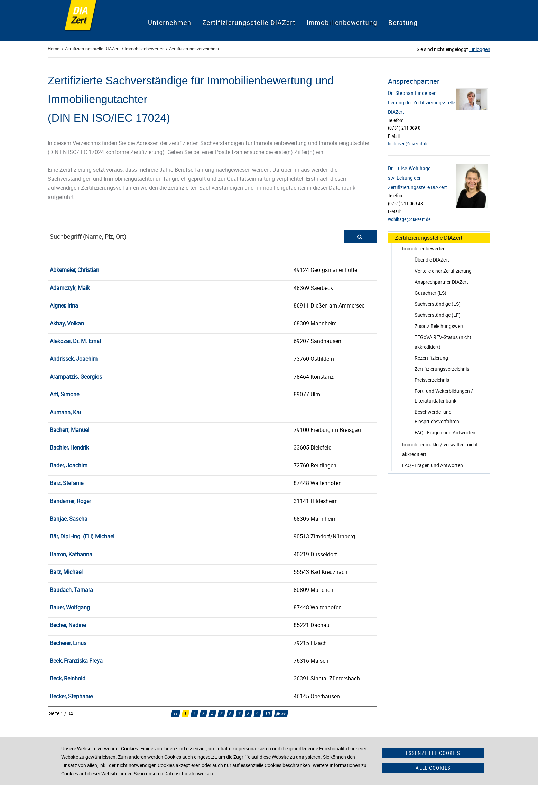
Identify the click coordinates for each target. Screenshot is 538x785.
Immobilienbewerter (423, 248)
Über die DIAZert (432, 259)
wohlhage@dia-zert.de (409, 219)
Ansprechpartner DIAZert (441, 281)
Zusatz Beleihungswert (439, 326)
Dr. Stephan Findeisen (412, 93)
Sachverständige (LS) (438, 304)
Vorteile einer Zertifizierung (443, 270)
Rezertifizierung (431, 357)
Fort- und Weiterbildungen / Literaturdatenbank (444, 396)
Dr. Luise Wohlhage (409, 168)
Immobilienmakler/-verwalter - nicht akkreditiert (440, 449)
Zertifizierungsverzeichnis (442, 369)
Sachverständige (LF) (438, 315)
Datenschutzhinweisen (188, 773)
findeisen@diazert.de (408, 144)
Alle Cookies (433, 767)
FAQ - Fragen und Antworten (445, 432)
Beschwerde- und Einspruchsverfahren (437, 416)
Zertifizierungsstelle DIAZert (428, 238)
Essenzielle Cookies (433, 752)
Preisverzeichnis (432, 380)
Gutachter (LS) (430, 293)
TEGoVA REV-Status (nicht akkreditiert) (443, 342)
